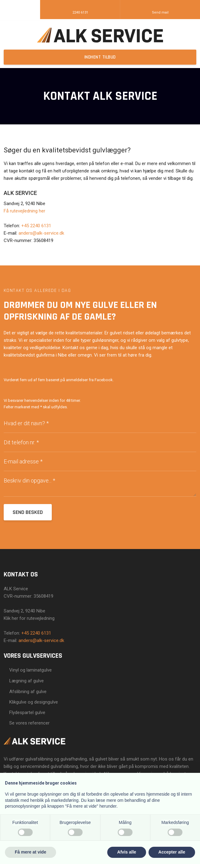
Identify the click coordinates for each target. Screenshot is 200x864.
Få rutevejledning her (24, 211)
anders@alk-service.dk (41, 233)
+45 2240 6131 (36, 225)
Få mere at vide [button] (30, 852)
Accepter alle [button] (171, 852)
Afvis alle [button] (126, 852)
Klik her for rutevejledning (29, 618)
